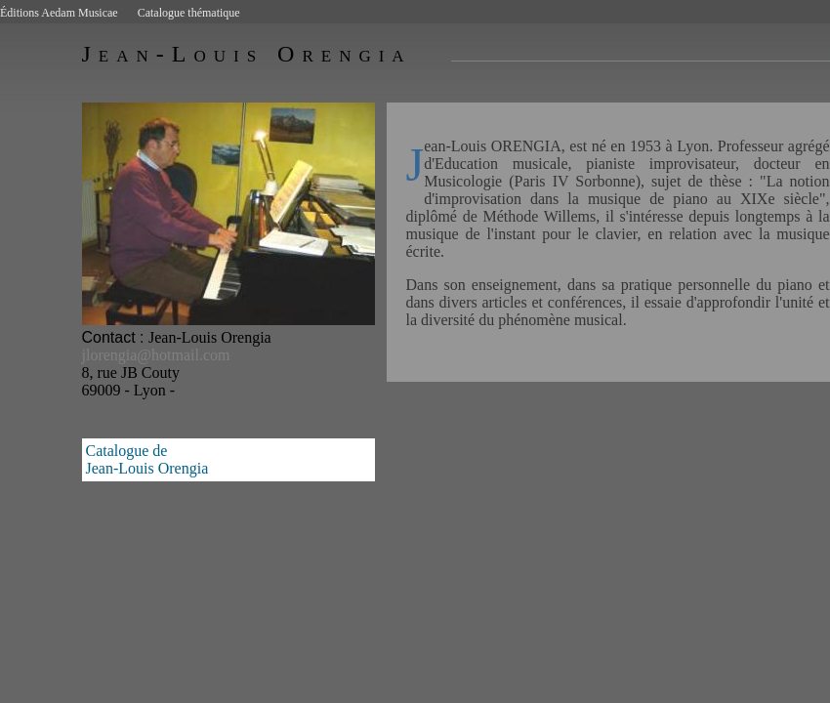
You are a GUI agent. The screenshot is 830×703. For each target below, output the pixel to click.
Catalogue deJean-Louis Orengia (147, 459)
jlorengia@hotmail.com (156, 355)
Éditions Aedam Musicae (59, 13)
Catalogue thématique (189, 13)
